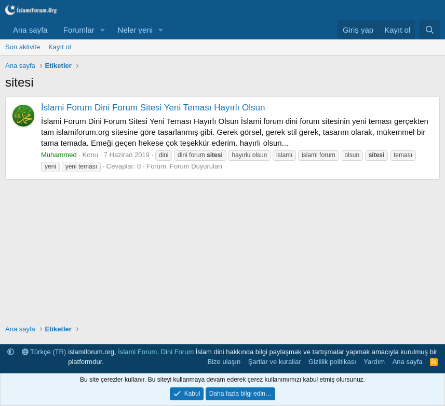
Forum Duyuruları (196, 166)
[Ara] (430, 29)
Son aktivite (22, 47)
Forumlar (79, 29)
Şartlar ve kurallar (274, 362)
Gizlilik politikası (332, 362)
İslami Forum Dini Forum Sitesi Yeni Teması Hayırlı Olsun (153, 108)
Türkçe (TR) (44, 352)
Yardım (374, 362)
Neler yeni (135, 29)
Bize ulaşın (224, 362)
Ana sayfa (30, 29)
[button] (103, 29)
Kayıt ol (59, 47)
